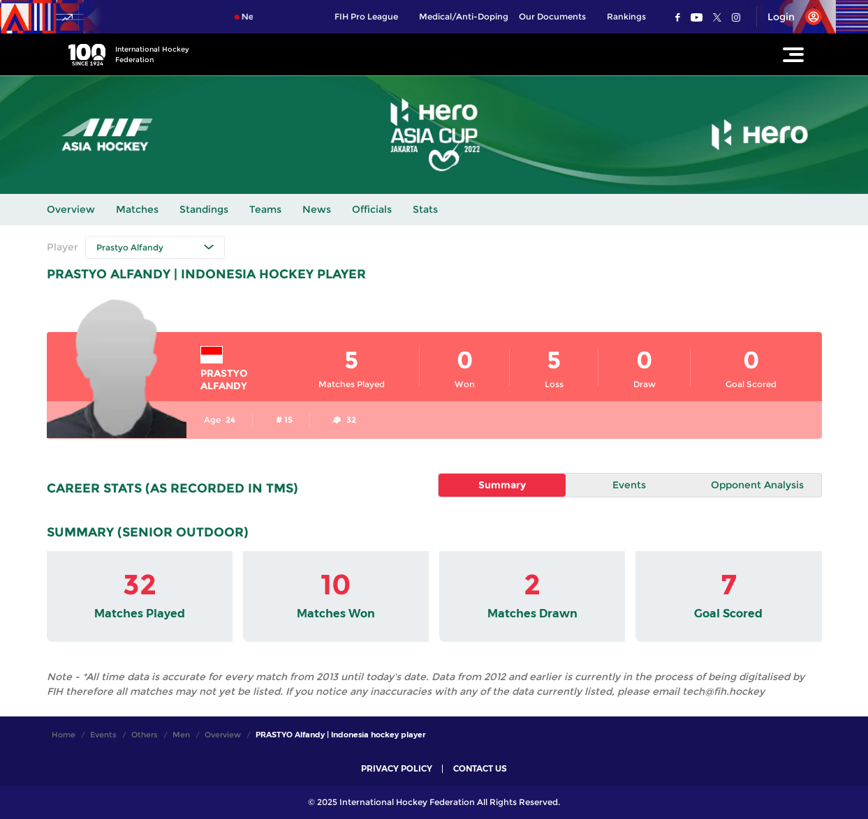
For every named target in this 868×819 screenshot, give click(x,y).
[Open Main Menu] (793, 54)
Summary (502, 485)
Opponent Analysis (757, 485)
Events (629, 485)
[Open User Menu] (789, 16)
